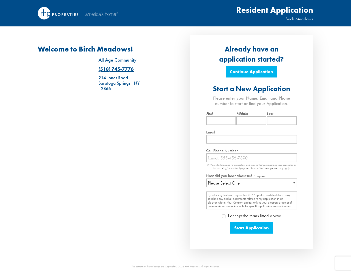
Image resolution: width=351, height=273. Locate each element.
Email (210, 132)
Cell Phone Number (222, 150)
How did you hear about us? (236, 175)
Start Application (251, 228)
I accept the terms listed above (251, 216)
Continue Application (251, 72)
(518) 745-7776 (116, 69)
